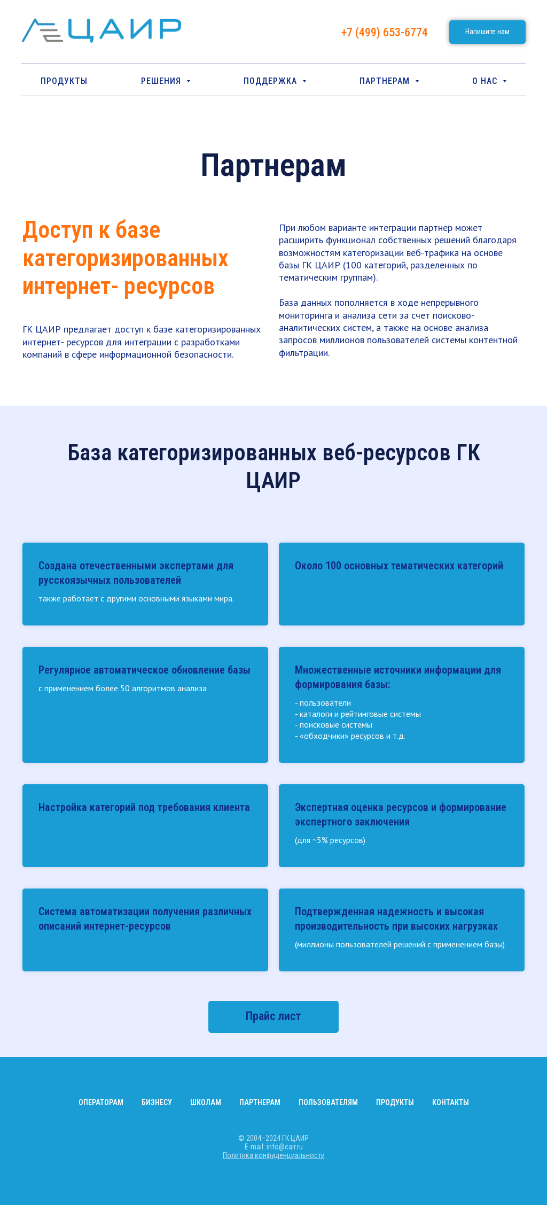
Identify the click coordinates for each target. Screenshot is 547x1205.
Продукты (64, 81)
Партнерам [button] (386, 81)
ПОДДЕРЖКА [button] (272, 81)
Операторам (101, 1102)
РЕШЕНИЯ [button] (162, 81)
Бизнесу (157, 1102)
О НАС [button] (486, 81)
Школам (205, 1102)
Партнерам (259, 1102)
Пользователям (328, 1102)
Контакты (450, 1102)
